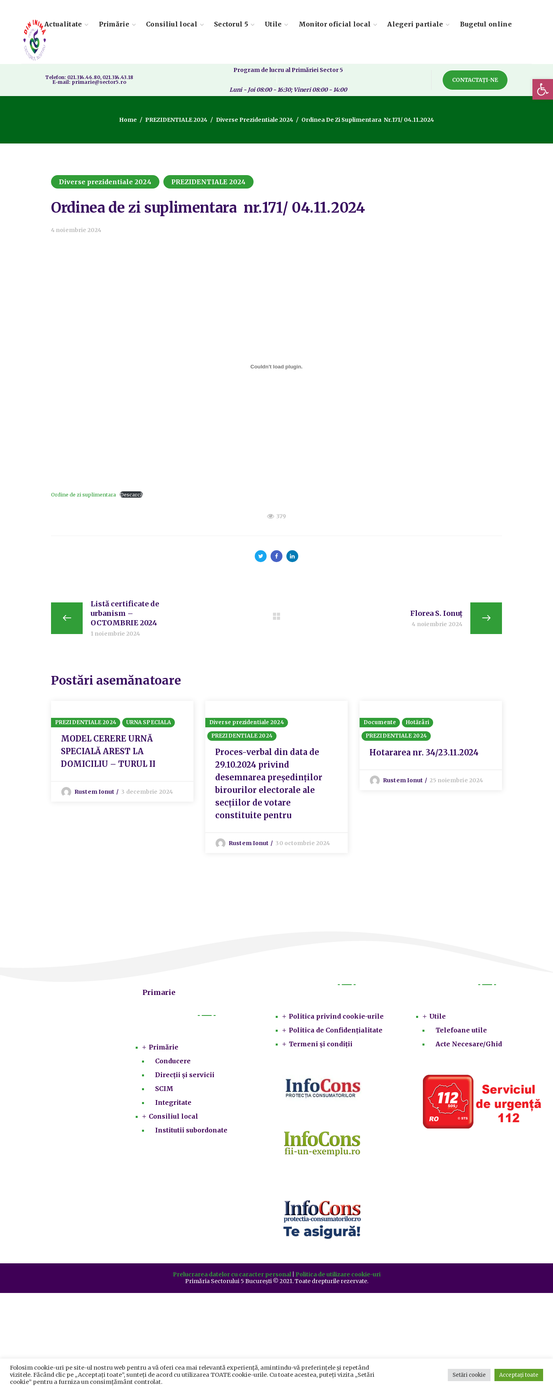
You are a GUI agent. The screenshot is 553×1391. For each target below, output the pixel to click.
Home (128, 119)
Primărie (163, 1047)
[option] (122, 751)
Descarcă (131, 494)
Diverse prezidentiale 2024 (254, 119)
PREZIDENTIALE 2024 (176, 119)
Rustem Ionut (94, 791)
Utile (437, 1016)
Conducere (173, 1061)
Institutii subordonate (191, 1130)
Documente (380, 722)
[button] (542, 89)
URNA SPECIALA (148, 722)
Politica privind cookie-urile (336, 1016)
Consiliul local (173, 1116)
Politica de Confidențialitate (336, 1030)
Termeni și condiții (320, 1044)
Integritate (173, 1102)
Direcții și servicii (184, 1075)
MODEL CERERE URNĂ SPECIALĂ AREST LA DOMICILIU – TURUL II (108, 751)
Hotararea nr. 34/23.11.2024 (424, 752)
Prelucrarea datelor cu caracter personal (232, 1274)
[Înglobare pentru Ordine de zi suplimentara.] (276, 366)
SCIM (164, 1089)
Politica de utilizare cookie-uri (338, 1274)
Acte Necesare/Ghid (469, 1044)
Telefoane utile (461, 1030)
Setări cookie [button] (469, 1375)
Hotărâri (417, 722)
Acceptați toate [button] (518, 1375)
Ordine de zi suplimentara (83, 494)
